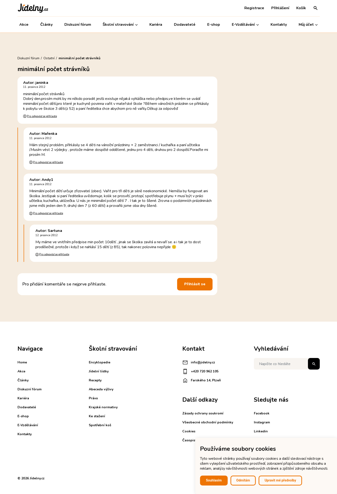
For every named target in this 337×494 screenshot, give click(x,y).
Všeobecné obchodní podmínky (207, 422)
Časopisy (189, 440)
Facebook (261, 413)
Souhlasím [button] (214, 480)
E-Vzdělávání (245, 25)
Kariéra (155, 24)
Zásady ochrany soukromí (202, 413)
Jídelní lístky (99, 371)
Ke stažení (97, 416)
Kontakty (279, 24)
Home (22, 362)
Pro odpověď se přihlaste (42, 116)
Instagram (262, 422)
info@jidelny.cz (198, 362)
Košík (301, 8)
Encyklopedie (99, 362)
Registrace (254, 8)
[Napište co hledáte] (287, 364)
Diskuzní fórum (77, 24)
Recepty (95, 380)
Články (46, 24)
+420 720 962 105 (200, 371)
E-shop (213, 24)
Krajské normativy (103, 407)
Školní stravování (120, 25)
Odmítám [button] (243, 480)
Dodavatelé (185, 24)
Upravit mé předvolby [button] (280, 480)
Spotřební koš (100, 425)
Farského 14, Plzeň (201, 380)
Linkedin (261, 431)
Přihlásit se (194, 284)
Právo (93, 398)
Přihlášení (280, 8)
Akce (24, 24)
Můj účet (308, 25)
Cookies (188, 431)
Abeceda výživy (101, 389)
